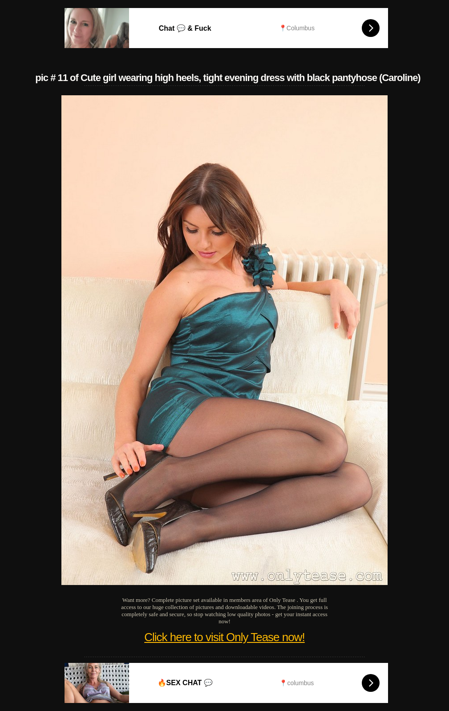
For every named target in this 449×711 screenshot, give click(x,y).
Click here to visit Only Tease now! (224, 637)
